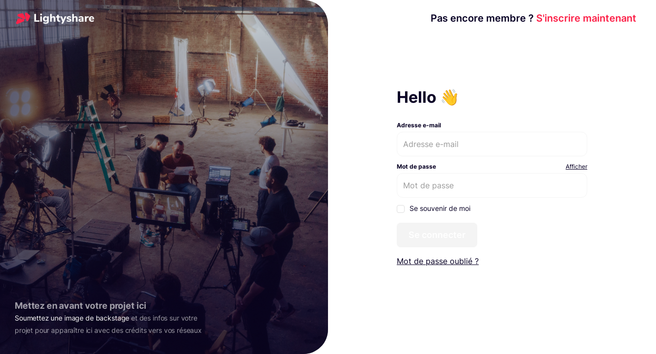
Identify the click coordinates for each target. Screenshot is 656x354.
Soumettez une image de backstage (72, 318)
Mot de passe (416, 166)
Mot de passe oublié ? (438, 261)
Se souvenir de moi (433, 208)
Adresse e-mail (419, 125)
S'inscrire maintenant (533, 18)
